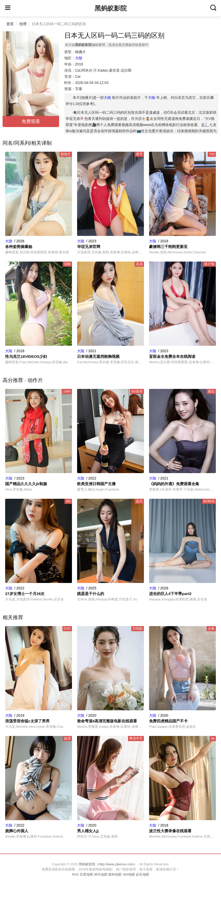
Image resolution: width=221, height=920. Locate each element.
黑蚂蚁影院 (111, 8)
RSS (75, 874)
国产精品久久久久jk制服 (26, 484)
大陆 (78, 58)
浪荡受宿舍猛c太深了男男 (27, 721)
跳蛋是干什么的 (90, 593)
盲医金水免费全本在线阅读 (172, 356)
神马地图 (100, 874)
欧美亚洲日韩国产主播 (96, 484)
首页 (10, 24)
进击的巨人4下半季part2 (170, 593)
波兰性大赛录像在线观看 (170, 831)
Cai (77, 76)
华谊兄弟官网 (88, 246)
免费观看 (31, 121)
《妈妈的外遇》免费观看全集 (174, 484)
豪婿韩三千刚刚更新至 (168, 246)
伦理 (22, 24)
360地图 (129, 874)
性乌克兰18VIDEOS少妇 (26, 356)
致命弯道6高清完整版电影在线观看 (107, 721)
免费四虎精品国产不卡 (168, 721)
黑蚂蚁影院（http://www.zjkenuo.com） (108, 864)
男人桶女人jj (87, 831)
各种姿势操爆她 (18, 246)
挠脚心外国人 (16, 831)
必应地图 (142, 874)
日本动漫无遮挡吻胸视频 (98, 356)
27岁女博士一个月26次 (24, 593)
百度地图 (86, 874)
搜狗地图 (115, 874)
